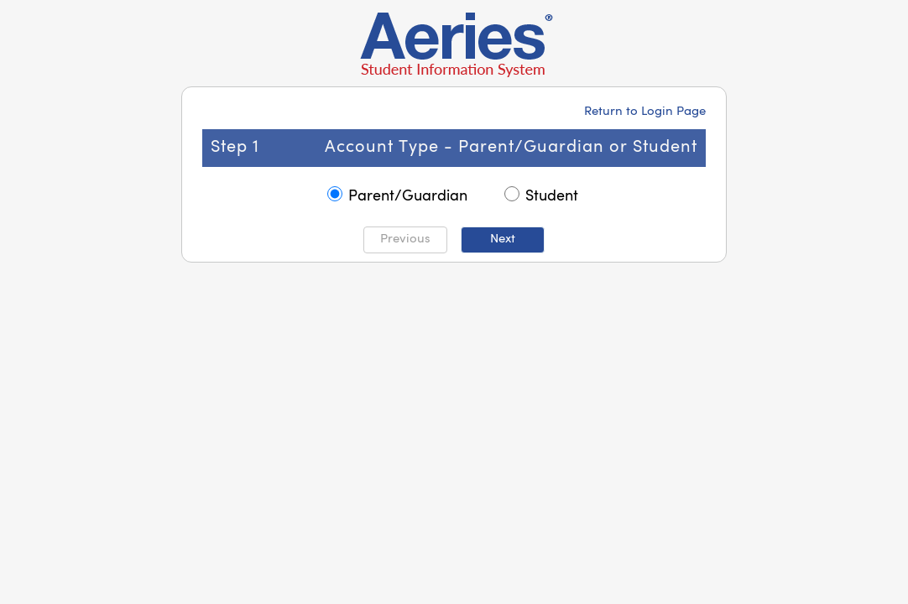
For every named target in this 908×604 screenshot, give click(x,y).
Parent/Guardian (407, 196)
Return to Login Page (645, 112)
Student (551, 196)
